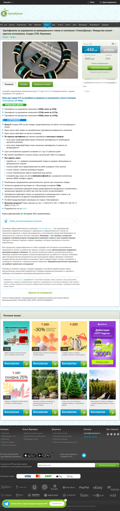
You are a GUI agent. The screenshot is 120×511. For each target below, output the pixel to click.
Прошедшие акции (31, 439)
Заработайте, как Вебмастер (35, 436)
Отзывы (23, 84)
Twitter (114, 434)
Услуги (61, 24)
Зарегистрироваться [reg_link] (109, 2)
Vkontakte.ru (111, 434)
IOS (38, 91)
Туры (54, 24)
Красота (12, 24)
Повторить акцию (100, 67)
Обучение (38, 24)
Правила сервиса (8, 442)
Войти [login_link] (92, 2)
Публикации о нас (9, 436)
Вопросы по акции (42, 84)
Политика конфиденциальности (65, 442)
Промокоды (83, 24)
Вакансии (5, 439)
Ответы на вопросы (9, 445)
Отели (69, 24)
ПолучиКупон (95, 24)
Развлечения (22, 24)
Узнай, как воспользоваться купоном (26, 221)
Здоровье (106, 24)
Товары (47, 24)
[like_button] (113, 44)
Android (47, 91)
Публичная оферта (60, 439)
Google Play (44, 455)
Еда (6, 24)
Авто (31, 24)
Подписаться (57, 503)
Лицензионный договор (62, 436)
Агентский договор (60, 433)
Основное (9, 84)
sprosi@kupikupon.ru (92, 433)
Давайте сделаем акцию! (33, 433)
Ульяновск (7, 2)
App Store (29, 455)
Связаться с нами (90, 436)
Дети (75, 24)
